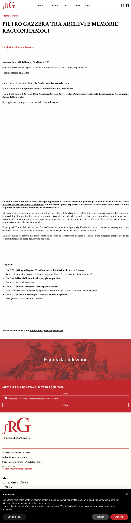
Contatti (89, 5)
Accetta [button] (119, 517)
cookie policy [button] (43, 503)
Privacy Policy (52, 399)
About (39, 5)
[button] (126, 494)
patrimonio (52, 5)
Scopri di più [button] (14, 517)
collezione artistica (15, 482)
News (77, 5)
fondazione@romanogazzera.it (17, 469)
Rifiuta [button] (100, 517)
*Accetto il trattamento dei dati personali (32, 399)
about (6, 478)
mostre (7, 486)
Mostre (67, 5)
